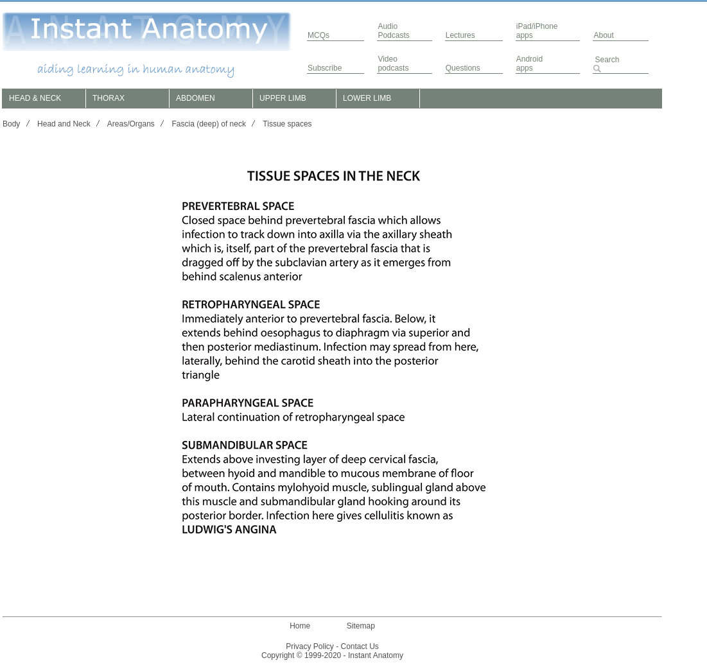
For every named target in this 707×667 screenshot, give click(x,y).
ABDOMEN (195, 98)
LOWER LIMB (367, 98)
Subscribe (325, 68)
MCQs (318, 35)
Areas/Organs (131, 123)
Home (300, 625)
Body (11, 123)
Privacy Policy (310, 646)
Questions (463, 68)
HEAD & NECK (35, 98)
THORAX (108, 98)
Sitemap (361, 625)
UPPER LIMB (282, 98)
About (603, 35)
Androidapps (529, 64)
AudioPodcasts (393, 31)
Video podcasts (393, 64)
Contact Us (360, 646)
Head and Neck (64, 123)
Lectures (460, 35)
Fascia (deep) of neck (209, 123)
